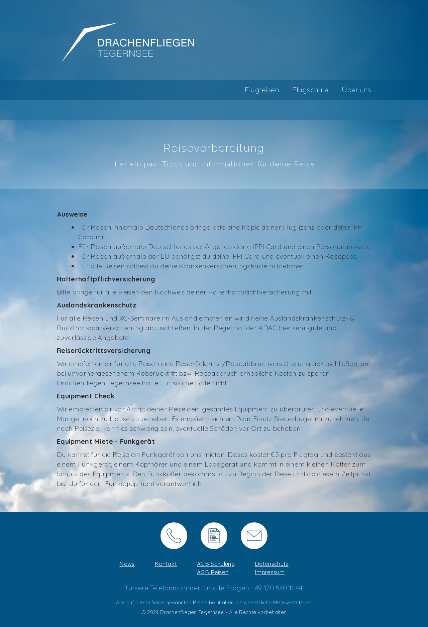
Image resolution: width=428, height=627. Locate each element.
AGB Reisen (212, 572)
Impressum (270, 572)
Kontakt (166, 563)
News (126, 563)
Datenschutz (272, 563)
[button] (255, 90)
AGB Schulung (216, 563)
